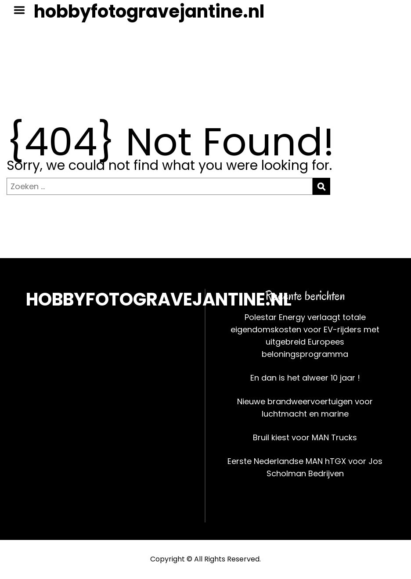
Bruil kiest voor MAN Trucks (305, 437)
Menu (22, 10)
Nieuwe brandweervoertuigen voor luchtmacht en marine (305, 407)
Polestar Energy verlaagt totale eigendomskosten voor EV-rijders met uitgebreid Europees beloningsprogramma (305, 336)
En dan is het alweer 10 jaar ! (305, 377)
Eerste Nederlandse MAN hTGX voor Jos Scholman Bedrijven (304, 467)
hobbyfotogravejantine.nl (149, 11)
